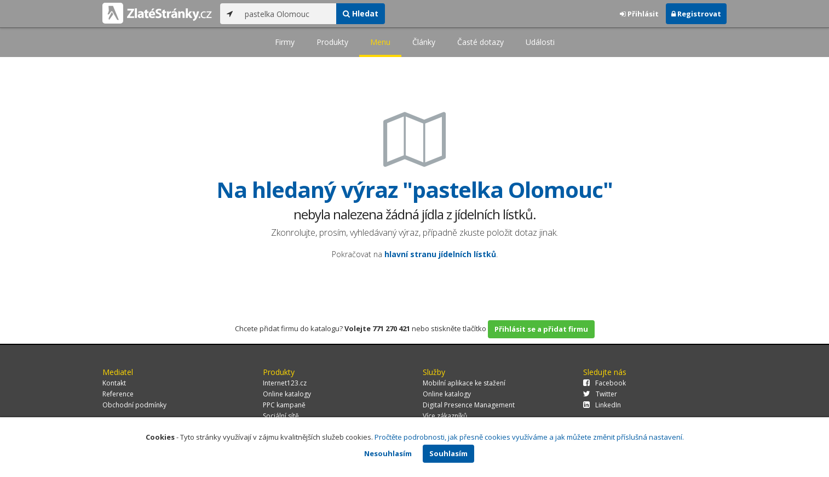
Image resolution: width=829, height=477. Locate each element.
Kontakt (114, 383)
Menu (380, 42)
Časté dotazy (480, 42)
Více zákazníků (445, 416)
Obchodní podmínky (134, 405)
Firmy (285, 42)
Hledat (360, 13)
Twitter (600, 394)
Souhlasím (448, 453)
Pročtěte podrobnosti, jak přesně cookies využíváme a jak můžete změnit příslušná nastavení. (529, 437)
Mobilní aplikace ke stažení (464, 383)
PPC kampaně (284, 405)
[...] (288, 13)
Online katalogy (287, 394)
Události (540, 42)
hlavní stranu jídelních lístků (440, 254)
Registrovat (696, 14)
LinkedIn (602, 405)
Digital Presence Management (469, 405)
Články (423, 42)
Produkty (332, 42)
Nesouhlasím (388, 453)
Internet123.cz (285, 383)
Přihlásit (639, 14)
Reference (118, 394)
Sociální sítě (281, 416)
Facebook (604, 383)
